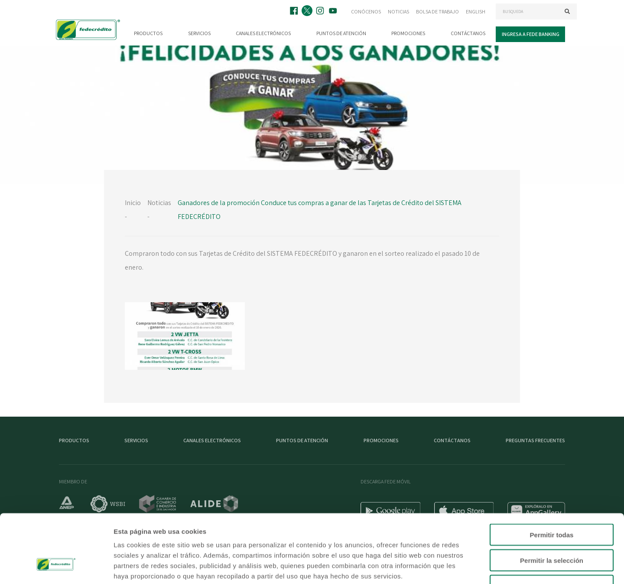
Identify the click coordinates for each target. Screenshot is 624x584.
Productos (148, 33)
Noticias (398, 11)
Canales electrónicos (263, 33)
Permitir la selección (551, 503)
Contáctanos (468, 33)
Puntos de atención (341, 33)
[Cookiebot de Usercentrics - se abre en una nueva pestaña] (56, 567)
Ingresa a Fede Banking (530, 34)
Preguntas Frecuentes (535, 440)
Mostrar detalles (469, 567)
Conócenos (366, 11)
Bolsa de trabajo (437, 11)
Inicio (133, 202)
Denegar (552, 528)
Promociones (408, 33)
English (475, 11)
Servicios (199, 33)
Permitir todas (552, 477)
